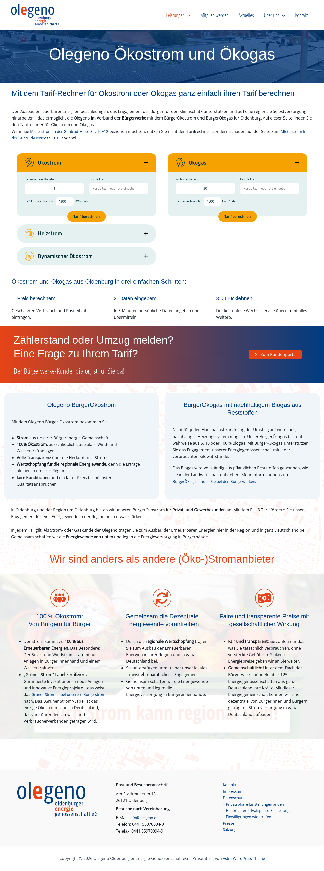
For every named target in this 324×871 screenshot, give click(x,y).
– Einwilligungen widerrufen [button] (247, 817)
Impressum (231, 791)
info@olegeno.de (145, 817)
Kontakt (228, 784)
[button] (211, 15)
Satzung (228, 831)
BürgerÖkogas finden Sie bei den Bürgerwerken (217, 481)
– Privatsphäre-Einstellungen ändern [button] (255, 804)
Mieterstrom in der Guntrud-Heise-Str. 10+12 (72, 131)
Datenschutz (233, 798)
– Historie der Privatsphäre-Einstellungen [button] (260, 811)
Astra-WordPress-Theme (243, 858)
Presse (227, 824)
